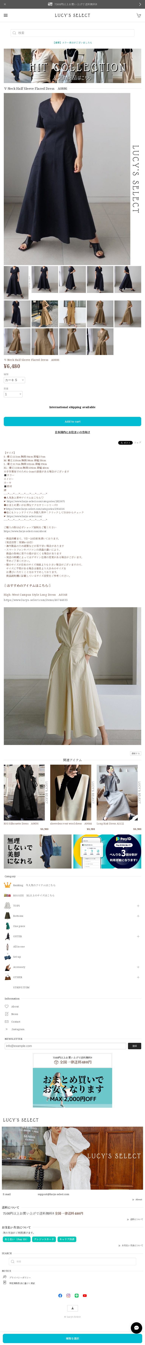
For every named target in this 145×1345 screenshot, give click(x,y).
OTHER (17, 977)
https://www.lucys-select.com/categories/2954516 (35, 509)
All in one (19, 946)
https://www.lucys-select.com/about (25, 531)
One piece (19, 926)
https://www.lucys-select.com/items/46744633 (36, 600)
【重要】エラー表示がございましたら (72, 42)
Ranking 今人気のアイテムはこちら (34, 885)
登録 (134, 1046)
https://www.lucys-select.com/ (24, 516)
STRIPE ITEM (21, 987)
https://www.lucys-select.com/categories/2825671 (36, 501)
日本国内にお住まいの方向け (72, 432)
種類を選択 (72, 1338)
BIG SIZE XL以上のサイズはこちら (34, 895)
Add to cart (72, 421)
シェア (137, 442)
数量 (6, 388)
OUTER (17, 936)
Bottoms (18, 916)
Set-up (17, 956)
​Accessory (19, 967)
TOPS (16, 905)
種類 (6, 374)
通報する (135, 753)
